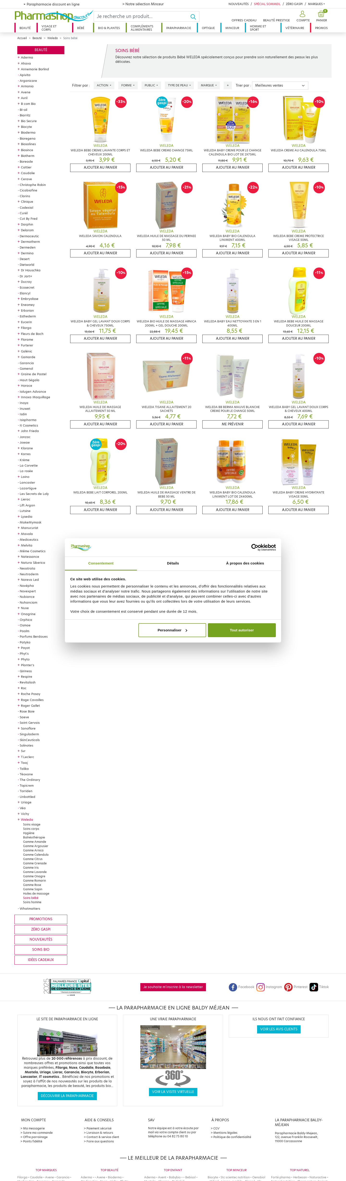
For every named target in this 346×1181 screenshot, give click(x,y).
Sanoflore (28, 728)
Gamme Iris (31, 868)
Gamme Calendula (36, 855)
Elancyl (25, 293)
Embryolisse (29, 299)
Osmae (25, 625)
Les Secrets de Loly (34, 494)
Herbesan (300, 1177)
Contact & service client (102, 1137)
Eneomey (28, 305)
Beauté (25, 28)
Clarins (25, 196)
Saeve (24, 717)
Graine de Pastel (33, 374)
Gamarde (28, 357)
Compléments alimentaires (142, 28)
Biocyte (26, 127)
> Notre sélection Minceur (143, 4)
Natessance (30, 556)
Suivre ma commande (38, 1133)
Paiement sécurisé (98, 1128)
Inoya (24, 403)
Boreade (26, 161)
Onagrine (28, 614)
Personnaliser (172, 630)
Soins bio (40, 949)
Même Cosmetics (32, 551)
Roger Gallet (30, 705)
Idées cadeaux (41, 960)
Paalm (24, 631)
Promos (321, 28)
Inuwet (25, 408)
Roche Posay (30, 694)
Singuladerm (29, 734)
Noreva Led (30, 579)
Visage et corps (49, 28)
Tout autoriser (242, 630)
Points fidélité (32, 1141)
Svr (23, 751)
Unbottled (27, 797)
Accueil (22, 38)
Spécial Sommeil (267, 4)
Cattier (26, 167)
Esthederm (28, 316)
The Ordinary (30, 779)
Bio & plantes (109, 28)
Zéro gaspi (40, 929)
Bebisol (190, 1177)
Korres (26, 454)
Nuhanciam (28, 602)
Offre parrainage (35, 1137)
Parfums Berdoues (34, 636)
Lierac (25, 499)
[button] (302, 16)
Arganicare (28, 80)
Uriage (26, 802)
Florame (27, 339)
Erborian (27, 310)
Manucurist (29, 528)
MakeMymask (30, 522)
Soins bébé (30, 898)
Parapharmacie (178, 28)
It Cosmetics (29, 425)
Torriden (26, 791)
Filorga (26, 328)
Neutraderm (29, 574)
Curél (24, 213)
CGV (216, 1128)
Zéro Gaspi (294, 4)
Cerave (26, 179)
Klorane (27, 448)
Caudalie (28, 173)
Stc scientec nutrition (235, 1177)
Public (150, 85)
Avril (24, 98)
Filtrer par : (81, 85)
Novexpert (28, 591)
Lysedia (26, 516)
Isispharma (28, 420)
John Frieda (30, 431)
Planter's (27, 665)
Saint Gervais (30, 722)
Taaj (24, 762)
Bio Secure (29, 121)
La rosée (26, 471)
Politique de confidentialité (232, 1137)
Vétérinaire (294, 28)
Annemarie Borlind (35, 69)
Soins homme (32, 902)
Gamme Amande (34, 842)
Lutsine (25, 511)
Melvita (26, 545)
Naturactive (317, 1177)
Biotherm (27, 156)
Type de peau (178, 85)
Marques (315, 4)
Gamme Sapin (32, 889)
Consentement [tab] (100, 563)
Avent (162, 1177)
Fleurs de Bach (32, 334)
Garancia (27, 363)
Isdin (23, 414)
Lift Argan (27, 505)
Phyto (25, 659)
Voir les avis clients (278, 1029)
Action (103, 85)
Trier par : (243, 85)
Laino (25, 477)
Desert (25, 259)
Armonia (27, 86)
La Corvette (29, 465)
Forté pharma (280, 1177)
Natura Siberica (33, 562)
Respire (26, 676)
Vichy (25, 814)
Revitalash (28, 682)
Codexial (26, 207)
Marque (208, 85)
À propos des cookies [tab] (245, 563)
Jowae (25, 442)
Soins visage (31, 824)
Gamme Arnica (33, 850)
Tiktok (319, 987)
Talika (24, 768)
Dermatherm (30, 241)
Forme (126, 85)
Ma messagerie (34, 1128)
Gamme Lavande (35, 872)
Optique (208, 28)
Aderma (27, 57)
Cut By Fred (28, 218)
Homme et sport (258, 28)
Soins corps (31, 829)
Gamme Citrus (33, 859)
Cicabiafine (28, 190)
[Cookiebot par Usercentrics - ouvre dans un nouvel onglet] (255, 547)
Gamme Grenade (35, 863)
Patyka (25, 642)
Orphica (26, 619)
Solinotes (26, 745)
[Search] (142, 16)
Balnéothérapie (34, 837)
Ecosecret (27, 287)
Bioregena (28, 138)
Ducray (26, 281)
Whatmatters (30, 908)
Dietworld (27, 264)
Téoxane (26, 774)
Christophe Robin (33, 185)
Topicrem (27, 785)
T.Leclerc (27, 757)
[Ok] (194, 16)
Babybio (175, 1177)
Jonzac (25, 437)
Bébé (80, 28)
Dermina (27, 253)
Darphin (27, 224)
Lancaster (27, 482)
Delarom (27, 230)
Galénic (26, 351)
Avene (26, 92)
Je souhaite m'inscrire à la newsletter (173, 987)
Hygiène (28, 833)
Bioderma (28, 132)
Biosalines (28, 144)
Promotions (40, 919)
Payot (25, 648)
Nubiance (27, 596)
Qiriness (26, 671)
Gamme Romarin (34, 880)
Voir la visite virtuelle (173, 1092)
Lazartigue (28, 488)
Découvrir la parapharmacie (67, 1096)
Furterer (27, 345)
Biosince (27, 150)
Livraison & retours (99, 1133)
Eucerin (26, 322)
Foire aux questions (100, 1141)
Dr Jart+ (26, 276)
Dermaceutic (29, 236)
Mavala (27, 534)
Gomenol (26, 368)
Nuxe (25, 608)
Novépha (27, 585)
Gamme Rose (32, 885)
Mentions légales (225, 1133)
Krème (25, 460)
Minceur (232, 28)
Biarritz (25, 115)
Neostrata (27, 568)
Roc (23, 688)
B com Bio (28, 103)
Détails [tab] (173, 563)
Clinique (27, 201)
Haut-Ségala (29, 380)
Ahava (26, 63)
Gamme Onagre (34, 876)
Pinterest (296, 987)
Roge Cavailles (32, 700)
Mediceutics (29, 539)
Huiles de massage (36, 893)
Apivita (25, 75)
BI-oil (23, 109)
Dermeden (28, 247)
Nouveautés (239, 4)
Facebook (241, 987)
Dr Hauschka (31, 270)
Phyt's (24, 653)
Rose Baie (27, 711)
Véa (23, 808)
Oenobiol (258, 1177)
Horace (26, 385)
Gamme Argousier (35, 846)
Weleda (52, 38)
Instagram (269, 987)
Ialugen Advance (33, 391)
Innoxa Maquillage (35, 397)
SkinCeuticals (30, 740)
